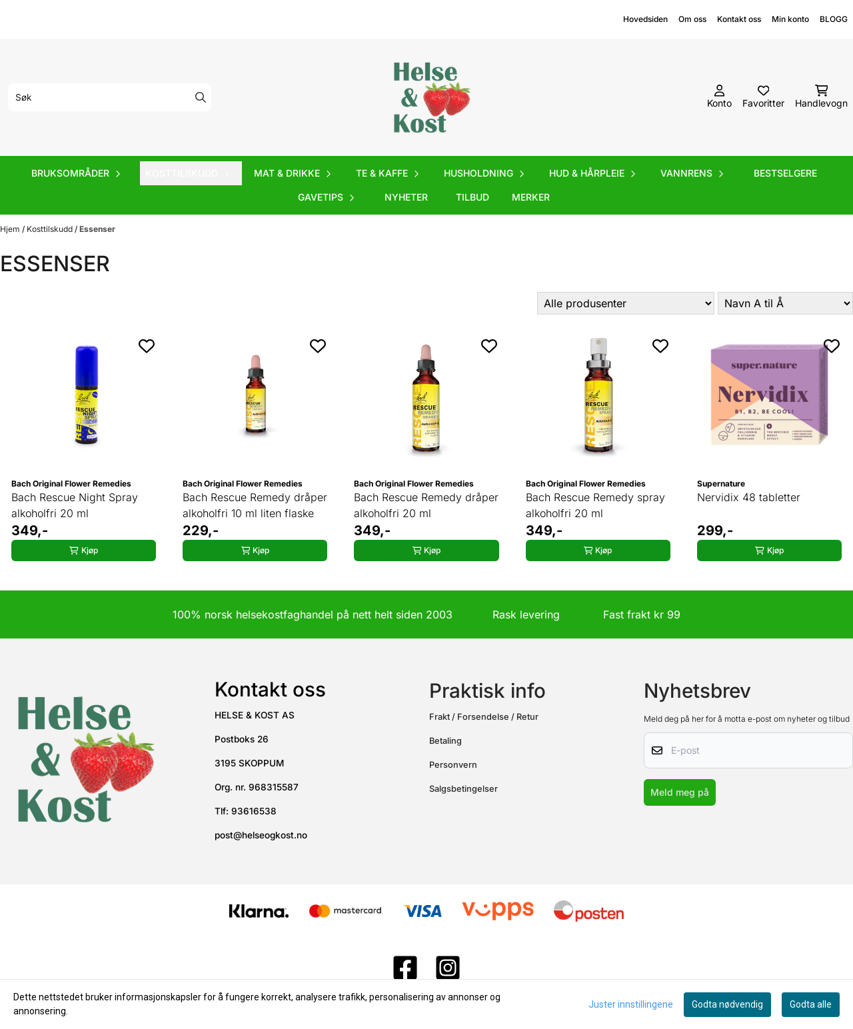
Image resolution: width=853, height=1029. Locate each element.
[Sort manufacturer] (625, 303)
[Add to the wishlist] (147, 346)
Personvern (453, 765)
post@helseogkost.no (261, 835)
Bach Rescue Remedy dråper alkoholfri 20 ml (426, 505)
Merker (531, 197)
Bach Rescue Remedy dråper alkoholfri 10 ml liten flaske (255, 505)
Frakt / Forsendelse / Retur (483, 717)
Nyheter (406, 197)
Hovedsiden (645, 19)
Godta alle (811, 1004)
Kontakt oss (739, 19)
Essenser (97, 229)
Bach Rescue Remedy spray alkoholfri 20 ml (595, 505)
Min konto (790, 19)
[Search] (201, 97)
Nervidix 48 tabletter (748, 497)
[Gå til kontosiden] (719, 97)
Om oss (692, 19)
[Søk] (109, 97)
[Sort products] (785, 303)
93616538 (254, 811)
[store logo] (430, 97)
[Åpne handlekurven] (821, 97)
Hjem (11, 229)
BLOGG (834, 19)
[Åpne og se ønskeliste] (763, 97)
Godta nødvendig (727, 1004)
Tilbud (472, 197)
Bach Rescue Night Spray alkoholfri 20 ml (74, 505)
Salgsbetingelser (463, 789)
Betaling (445, 741)
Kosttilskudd (51, 229)
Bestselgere (785, 173)
